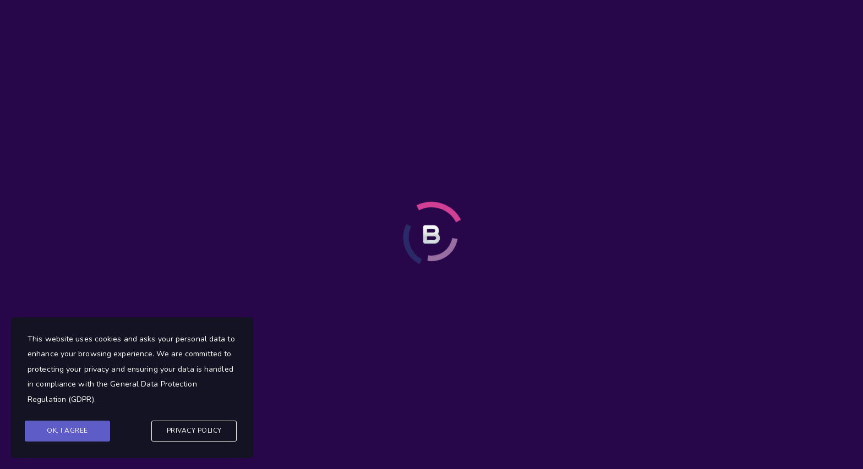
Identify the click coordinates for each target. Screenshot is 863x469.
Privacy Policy (194, 430)
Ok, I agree (67, 430)
